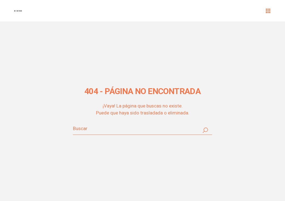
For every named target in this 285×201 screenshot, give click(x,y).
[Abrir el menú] (268, 11)
